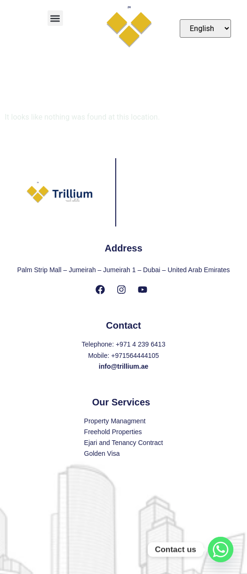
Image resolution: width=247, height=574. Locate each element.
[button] (55, 18)
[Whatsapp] (220, 549)
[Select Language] (205, 28)
